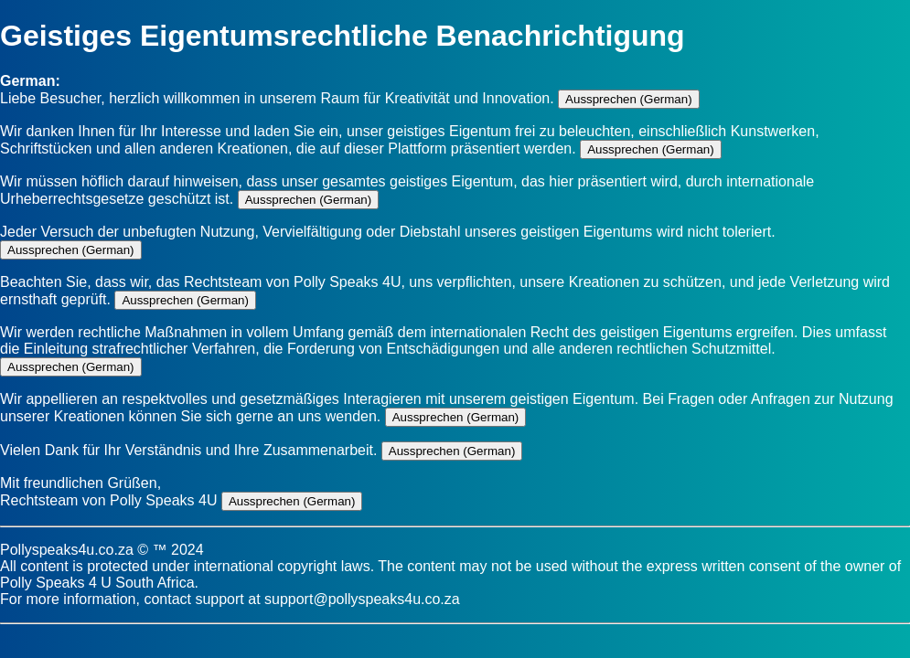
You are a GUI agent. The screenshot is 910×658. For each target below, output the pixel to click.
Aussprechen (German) (628, 99)
